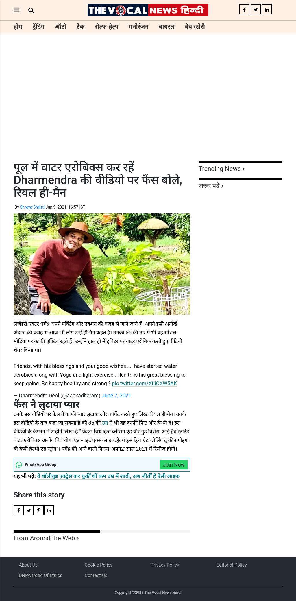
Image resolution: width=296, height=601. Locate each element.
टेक (80, 26)
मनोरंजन (138, 26)
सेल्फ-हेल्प (106, 26)
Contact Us (96, 575)
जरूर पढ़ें (209, 185)
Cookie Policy (98, 565)
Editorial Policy (232, 565)
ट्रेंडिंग (38, 26)
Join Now (174, 465)
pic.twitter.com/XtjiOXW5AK (144, 383)
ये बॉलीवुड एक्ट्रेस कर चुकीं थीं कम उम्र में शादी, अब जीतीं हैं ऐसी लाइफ (108, 476)
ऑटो (60, 26)
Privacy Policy (165, 565)
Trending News (220, 168)
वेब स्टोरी (195, 26)
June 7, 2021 (116, 395)
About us (28, 565)
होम (18, 26)
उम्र (105, 423)
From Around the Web (44, 538)
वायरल (166, 26)
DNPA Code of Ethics (40, 575)
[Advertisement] (148, 107)
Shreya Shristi (32, 207)
